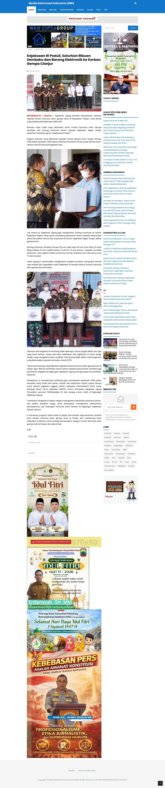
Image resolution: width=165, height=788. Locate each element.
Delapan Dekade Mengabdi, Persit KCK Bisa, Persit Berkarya (127, 380)
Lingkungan (118, 445)
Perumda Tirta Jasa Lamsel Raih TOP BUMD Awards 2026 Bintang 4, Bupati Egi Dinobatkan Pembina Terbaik (120, 343)
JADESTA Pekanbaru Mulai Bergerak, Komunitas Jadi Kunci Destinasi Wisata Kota (120, 251)
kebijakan (122, 466)
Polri (114, 458)
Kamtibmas (109, 441)
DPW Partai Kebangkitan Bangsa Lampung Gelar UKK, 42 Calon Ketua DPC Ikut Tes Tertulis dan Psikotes (120, 369)
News (106, 450)
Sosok (114, 462)
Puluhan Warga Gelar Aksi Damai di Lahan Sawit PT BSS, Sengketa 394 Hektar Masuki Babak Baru (119, 181)
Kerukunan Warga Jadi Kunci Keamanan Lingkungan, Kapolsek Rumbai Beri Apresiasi (118, 271)
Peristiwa (131, 454)
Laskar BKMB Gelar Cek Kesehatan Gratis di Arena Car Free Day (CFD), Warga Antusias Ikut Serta (119, 140)
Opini (125, 450)
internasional (109, 466)
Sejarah (121, 458)
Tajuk (127, 462)
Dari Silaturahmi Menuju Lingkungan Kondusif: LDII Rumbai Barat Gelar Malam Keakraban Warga (119, 280)
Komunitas (132, 441)
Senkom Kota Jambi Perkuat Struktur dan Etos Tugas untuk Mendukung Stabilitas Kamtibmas (120, 261)
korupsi (131, 466)
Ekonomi (117, 437)
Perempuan (120, 454)
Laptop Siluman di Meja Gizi (115, 120)
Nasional (129, 445)
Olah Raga (116, 450)
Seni (129, 458)
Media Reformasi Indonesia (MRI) (66, 780)
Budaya (117, 433)
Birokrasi (107, 433)
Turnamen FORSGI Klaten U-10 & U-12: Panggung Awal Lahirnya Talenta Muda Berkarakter (120, 162)
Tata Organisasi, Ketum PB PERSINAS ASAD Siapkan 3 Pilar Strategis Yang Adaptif (119, 223)
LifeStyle (107, 445)
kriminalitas (109, 470)
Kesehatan (120, 441)
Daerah (126, 433)
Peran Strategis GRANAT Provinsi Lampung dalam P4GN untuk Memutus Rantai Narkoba (120, 356)
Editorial (107, 437)
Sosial (106, 462)
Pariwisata (108, 454)
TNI (121, 462)
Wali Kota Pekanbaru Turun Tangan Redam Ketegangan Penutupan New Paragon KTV (119, 241)
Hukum (126, 437)
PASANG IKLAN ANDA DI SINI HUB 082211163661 (52, 542)
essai (134, 462)
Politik (106, 458)
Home (30, 49)
